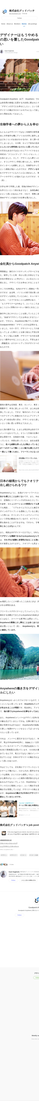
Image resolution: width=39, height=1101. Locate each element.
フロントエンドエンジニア (8, 843)
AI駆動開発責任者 (6, 840)
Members (17, 24)
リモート (23, 855)
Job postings (32, 24)
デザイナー (14, 855)
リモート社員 (34, 855)
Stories (24, 24)
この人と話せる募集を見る (28, 880)
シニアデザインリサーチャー (9, 846)
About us (10, 24)
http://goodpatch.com (15, 13)
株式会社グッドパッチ (22, 10)
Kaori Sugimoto (9, 51)
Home (3, 24)
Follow (19, 18)
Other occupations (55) (7, 849)
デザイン (4, 855)
